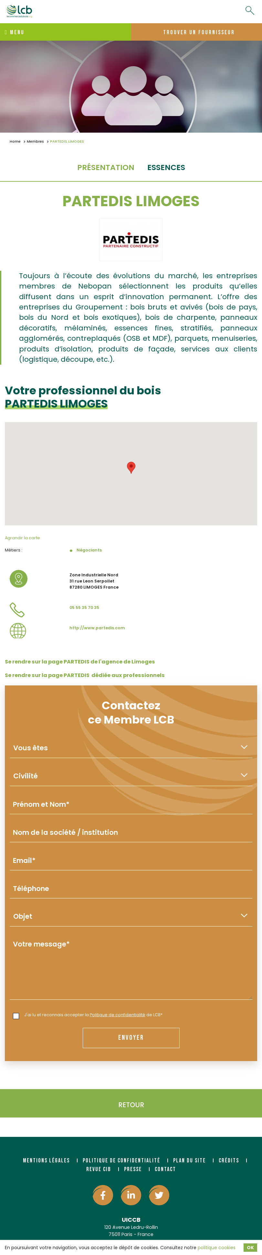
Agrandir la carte (22, 538)
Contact (165, 1169)
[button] (131, 468)
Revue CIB (98, 1169)
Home (15, 141)
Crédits (229, 1160)
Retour (131, 1104)
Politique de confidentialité (117, 1014)
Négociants (89, 550)
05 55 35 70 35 (84, 607)
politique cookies (217, 1247)
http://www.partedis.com (97, 628)
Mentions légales (46, 1160)
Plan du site (189, 1160)
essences (166, 167)
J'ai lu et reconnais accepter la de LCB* (87, 1015)
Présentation (105, 167)
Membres (35, 141)
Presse (133, 1169)
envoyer (131, 1038)
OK (250, 1247)
